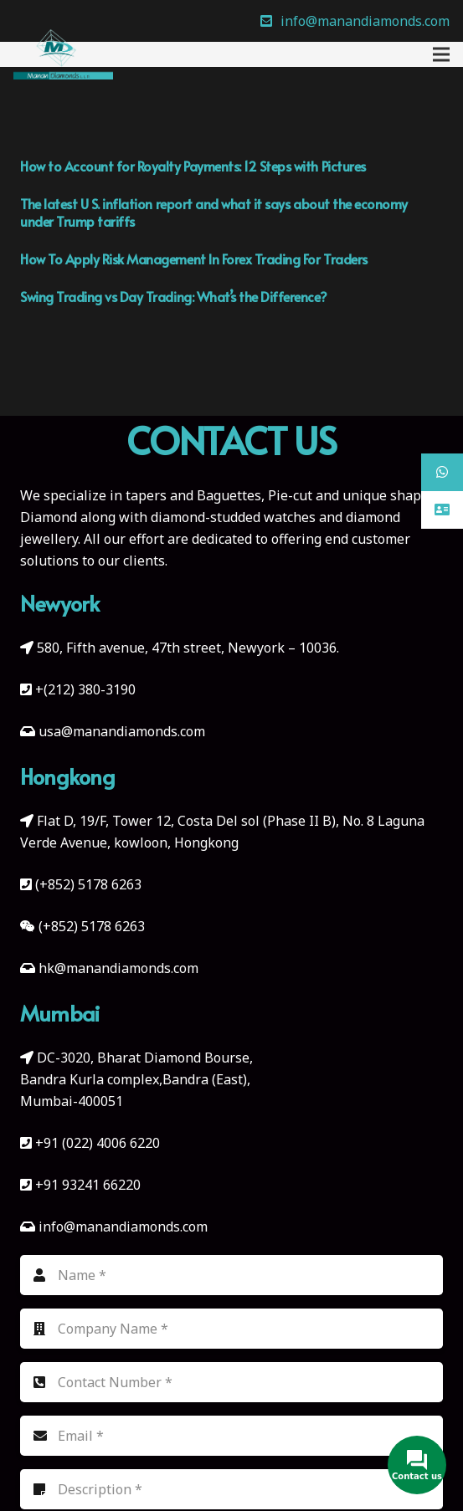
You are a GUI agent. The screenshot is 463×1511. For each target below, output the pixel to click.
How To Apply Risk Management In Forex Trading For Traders (194, 258)
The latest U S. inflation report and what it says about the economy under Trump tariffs (214, 212)
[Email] (231, 1436)
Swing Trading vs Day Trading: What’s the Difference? (173, 296)
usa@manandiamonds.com (122, 731)
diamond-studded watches (233, 517)
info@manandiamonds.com (121, 1226)
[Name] (231, 1275)
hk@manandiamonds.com (118, 968)
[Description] (231, 1489)
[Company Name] (231, 1329)
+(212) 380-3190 (85, 689)
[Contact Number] (231, 1382)
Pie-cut (290, 495)
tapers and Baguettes (193, 495)
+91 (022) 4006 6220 (97, 1143)
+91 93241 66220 (88, 1185)
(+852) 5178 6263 (88, 884)
